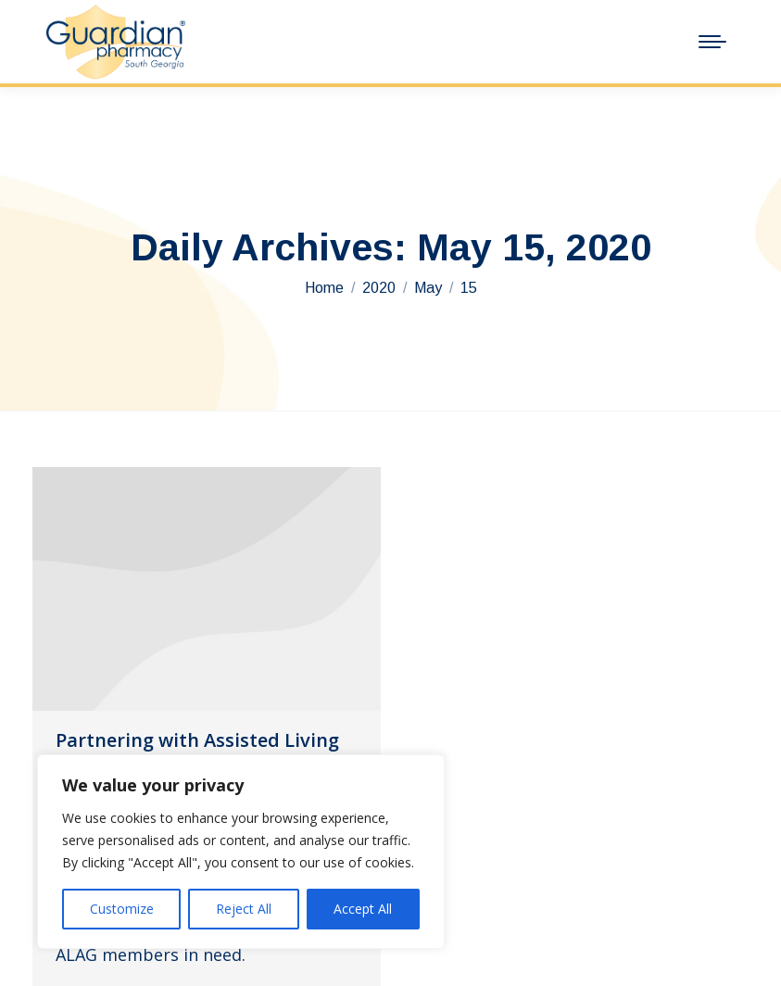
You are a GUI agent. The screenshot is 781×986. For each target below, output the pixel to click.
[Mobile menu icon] (712, 41)
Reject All (243, 908)
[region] (241, 851)
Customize (122, 908)
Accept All (363, 908)
